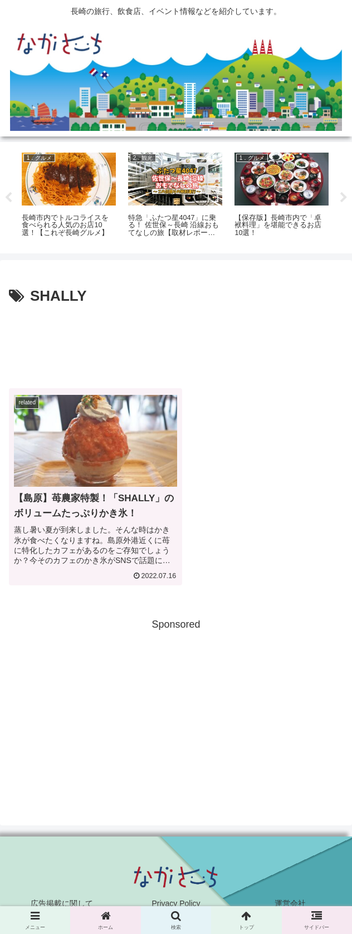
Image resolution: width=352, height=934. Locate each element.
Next (343, 197)
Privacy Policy (175, 898)
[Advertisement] (176, 342)
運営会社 (290, 898)
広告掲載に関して (62, 898)
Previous (8, 197)
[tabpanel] (69, 196)
